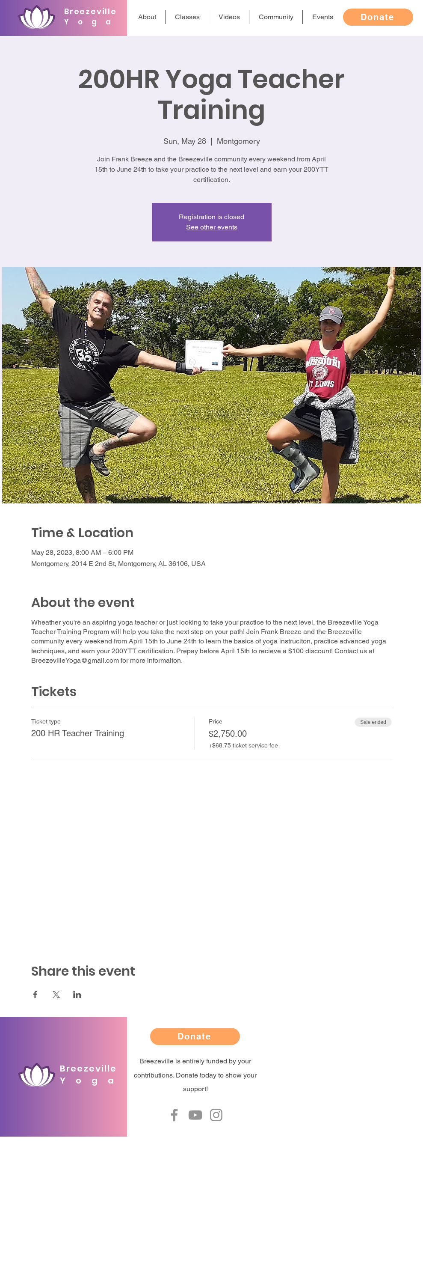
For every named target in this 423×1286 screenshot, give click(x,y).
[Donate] (378, 17)
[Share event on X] (56, 994)
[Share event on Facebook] (35, 994)
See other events (211, 227)
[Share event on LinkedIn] (77, 994)
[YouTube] (195, 1115)
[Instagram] (216, 1115)
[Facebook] (174, 1115)
